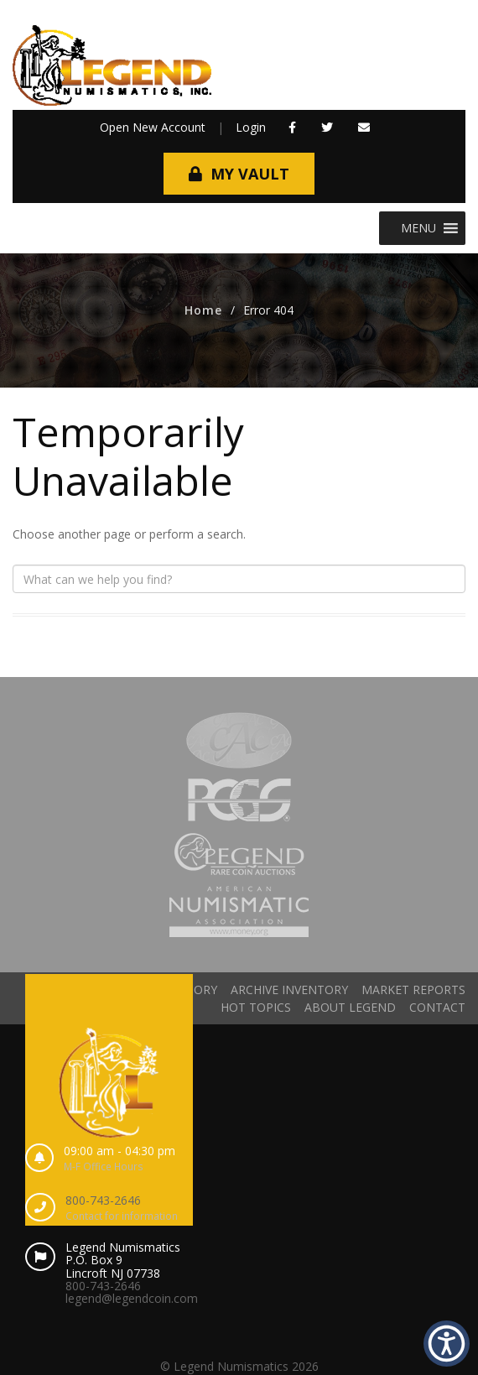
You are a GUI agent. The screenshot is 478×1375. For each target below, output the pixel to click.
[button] (418, 228)
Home (203, 310)
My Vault (249, 174)
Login (251, 127)
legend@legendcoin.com (131, 1298)
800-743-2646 (103, 1200)
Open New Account (152, 127)
